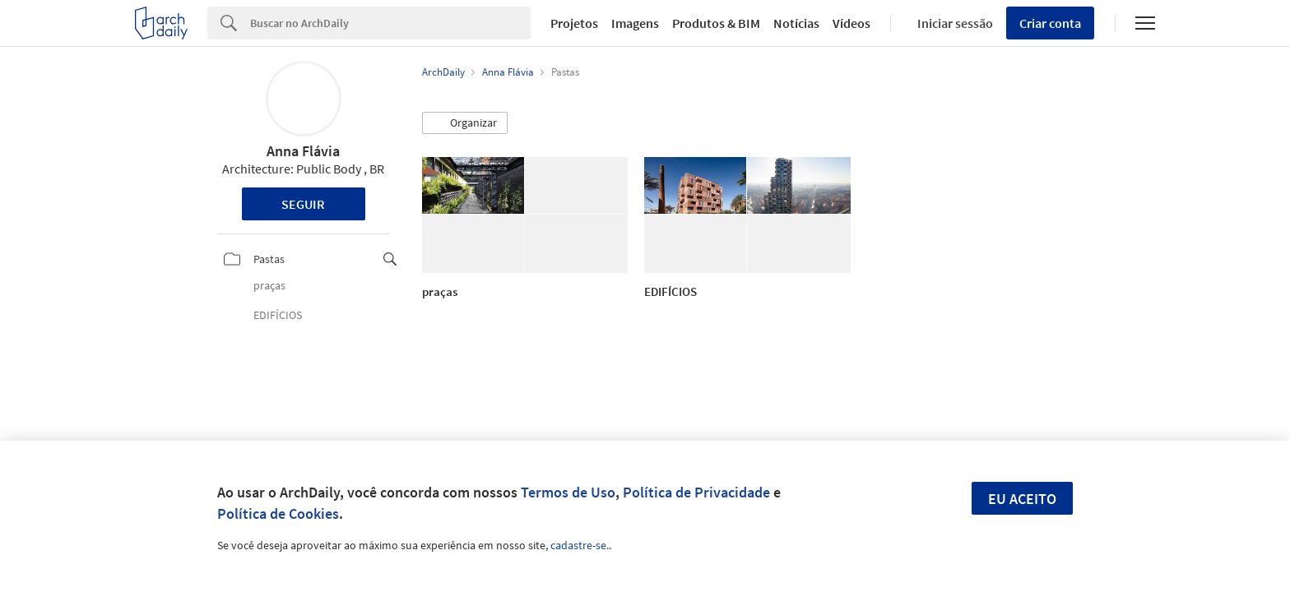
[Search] (390, 23)
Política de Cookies (278, 513)
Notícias (796, 23)
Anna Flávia (303, 150)
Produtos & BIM (716, 23)
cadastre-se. (579, 545)
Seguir (303, 204)
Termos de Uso (568, 492)
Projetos (574, 23)
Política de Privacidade (696, 492)
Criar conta (1050, 23)
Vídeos (851, 23)
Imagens (635, 23)
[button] (465, 123)
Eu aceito (1022, 498)
